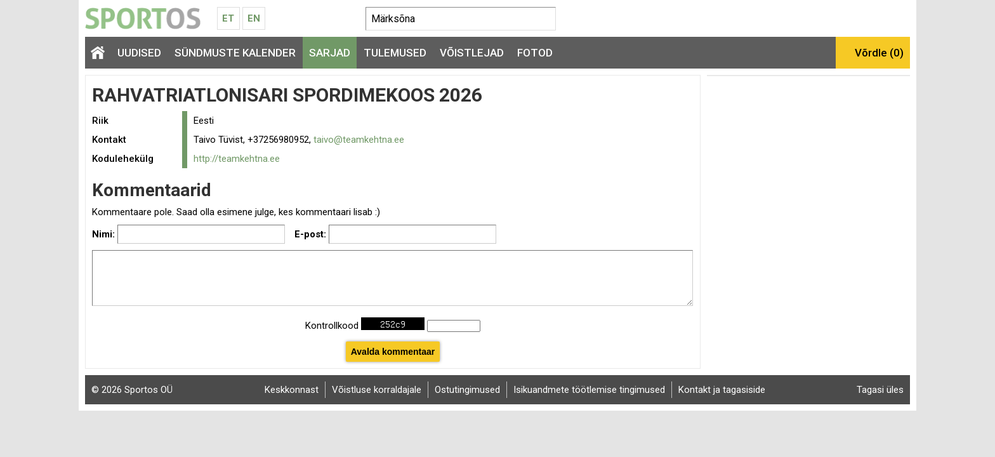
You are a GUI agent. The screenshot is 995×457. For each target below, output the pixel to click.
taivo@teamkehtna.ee (358, 139)
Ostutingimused (467, 389)
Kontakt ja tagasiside (721, 389)
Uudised (139, 52)
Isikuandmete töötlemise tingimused (589, 389)
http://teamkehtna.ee (237, 158)
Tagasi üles (880, 389)
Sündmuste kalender (235, 52)
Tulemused (395, 52)
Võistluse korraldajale (376, 389)
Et (228, 18)
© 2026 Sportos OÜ (132, 389)
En (253, 18)
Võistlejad (472, 52)
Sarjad (329, 52)
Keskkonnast (292, 389)
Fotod (535, 52)
